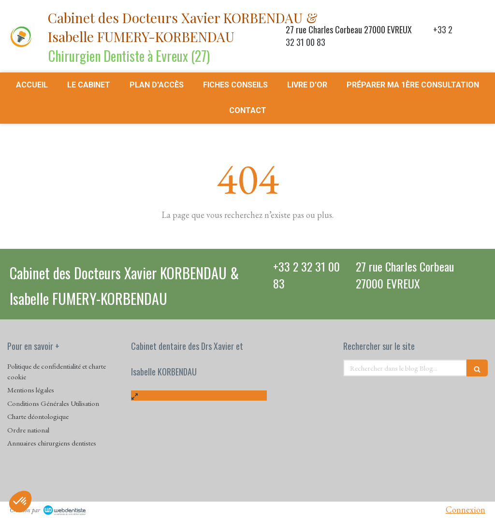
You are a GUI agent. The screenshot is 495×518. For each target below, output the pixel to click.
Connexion (465, 509)
